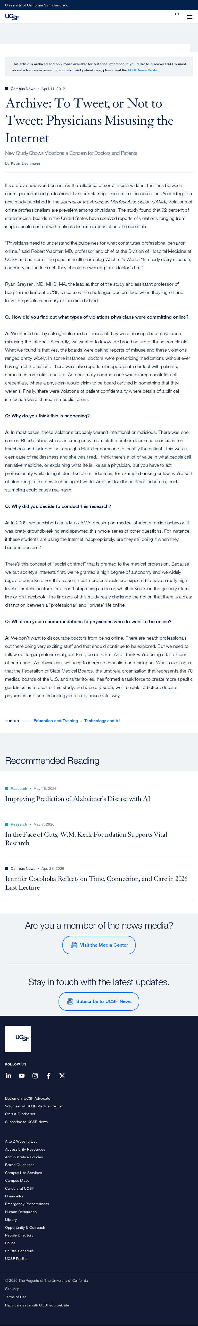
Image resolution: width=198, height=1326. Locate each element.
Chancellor (14, 1196)
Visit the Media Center (104, 945)
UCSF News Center (143, 70)
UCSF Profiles (17, 1258)
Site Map (12, 1288)
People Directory (19, 1235)
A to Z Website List (21, 1141)
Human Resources (21, 1211)
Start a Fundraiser (20, 1114)
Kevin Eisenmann (25, 163)
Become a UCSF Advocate (27, 1098)
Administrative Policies (24, 1157)
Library (11, 1219)
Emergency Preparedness (27, 1204)
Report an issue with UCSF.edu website (37, 1305)
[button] (177, 14)
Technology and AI (101, 720)
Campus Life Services (23, 1172)
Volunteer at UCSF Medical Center (34, 1106)
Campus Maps (17, 1180)
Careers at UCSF (19, 1188)
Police (10, 1243)
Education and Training (56, 720)
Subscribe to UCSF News (103, 1001)
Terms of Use (15, 1297)
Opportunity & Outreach (25, 1227)
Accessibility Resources (25, 1149)
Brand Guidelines (19, 1164)
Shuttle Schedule (19, 1251)
